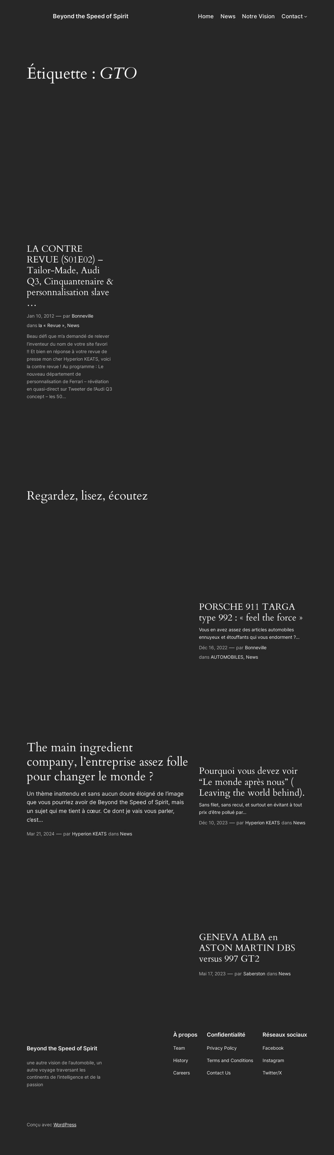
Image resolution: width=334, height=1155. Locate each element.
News (73, 325)
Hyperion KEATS (89, 833)
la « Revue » (51, 325)
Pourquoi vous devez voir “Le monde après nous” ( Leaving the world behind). (252, 782)
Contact (292, 16)
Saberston (254, 973)
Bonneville (82, 316)
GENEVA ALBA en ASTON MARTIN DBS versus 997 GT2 (247, 948)
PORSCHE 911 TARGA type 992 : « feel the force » (251, 612)
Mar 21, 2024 (40, 833)
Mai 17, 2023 (212, 973)
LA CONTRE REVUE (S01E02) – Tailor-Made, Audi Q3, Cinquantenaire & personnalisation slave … (70, 276)
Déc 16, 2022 (213, 647)
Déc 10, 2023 (213, 822)
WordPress (64, 1124)
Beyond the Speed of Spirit (91, 16)
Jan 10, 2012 (40, 316)
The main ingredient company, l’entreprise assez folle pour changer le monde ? (107, 762)
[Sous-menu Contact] (305, 16)
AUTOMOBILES (227, 657)
